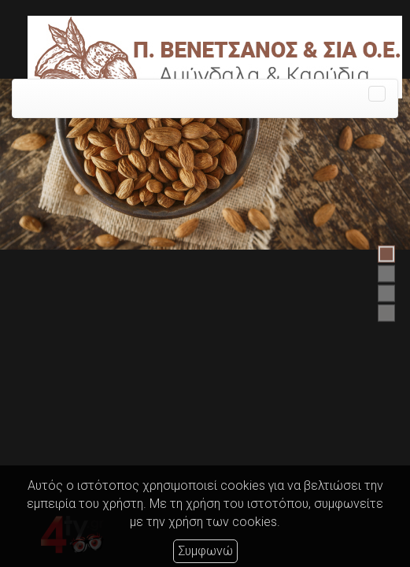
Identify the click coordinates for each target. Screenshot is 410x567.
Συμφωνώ (205, 550)
